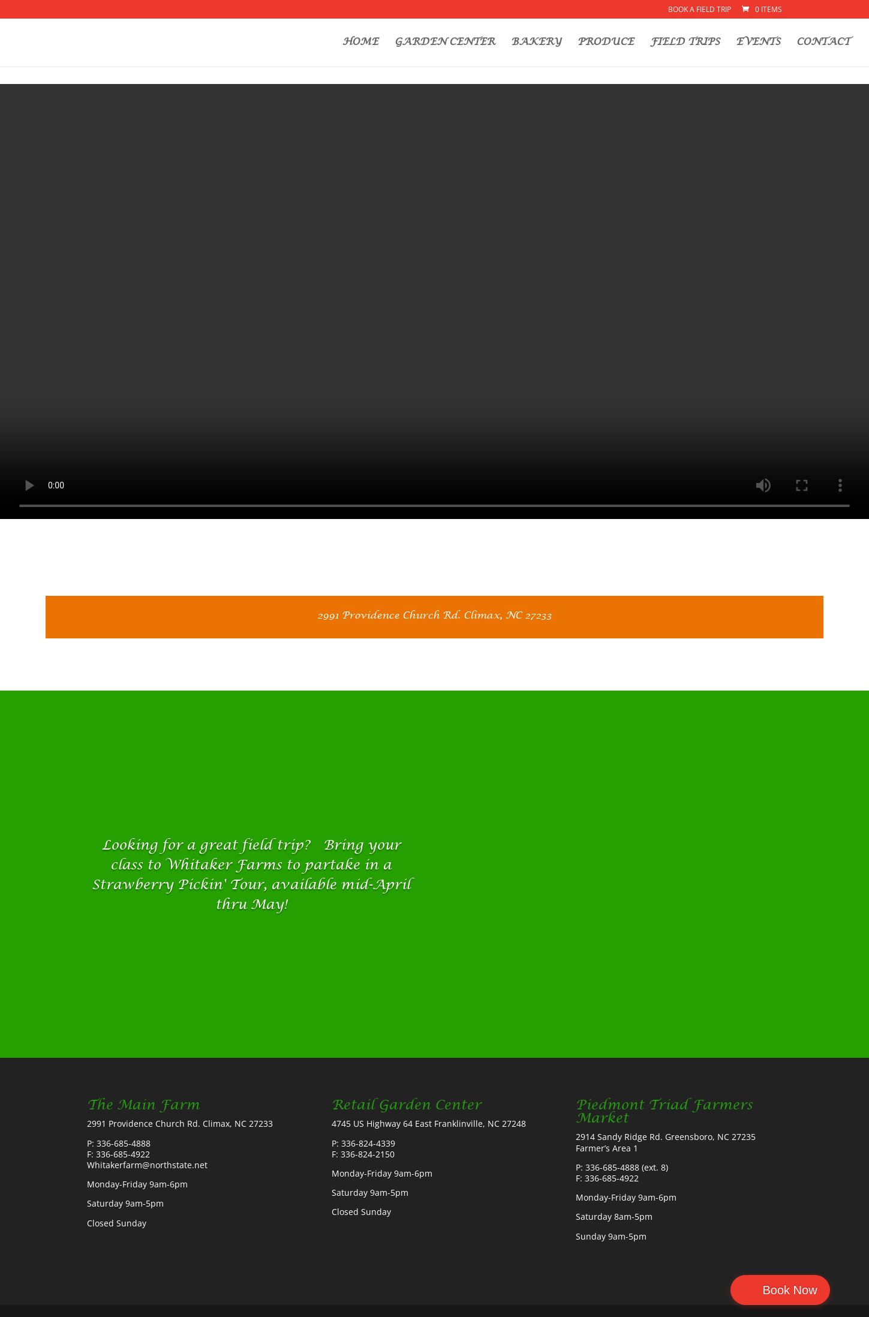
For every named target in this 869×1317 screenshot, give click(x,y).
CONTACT (823, 43)
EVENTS (758, 43)
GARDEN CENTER (445, 43)
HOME (360, 43)
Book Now (817, 1290)
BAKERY (536, 43)
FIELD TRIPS (685, 43)
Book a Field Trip (699, 10)
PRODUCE (606, 43)
